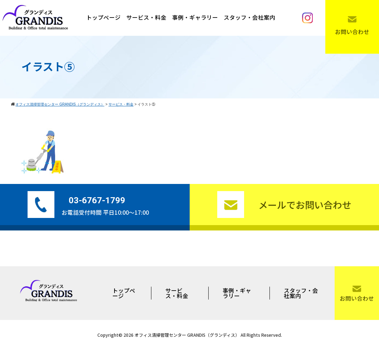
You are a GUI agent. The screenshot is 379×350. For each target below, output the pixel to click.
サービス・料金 (146, 17)
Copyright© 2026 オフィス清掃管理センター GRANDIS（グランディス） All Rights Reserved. (189, 335)
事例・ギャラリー (195, 17)
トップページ (103, 17)
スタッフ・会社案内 (249, 17)
